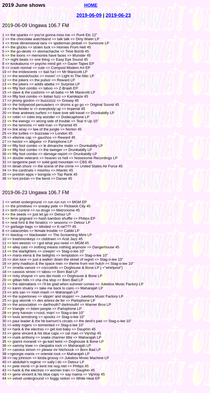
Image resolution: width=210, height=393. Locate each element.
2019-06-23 (118, 15)
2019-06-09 (88, 15)
